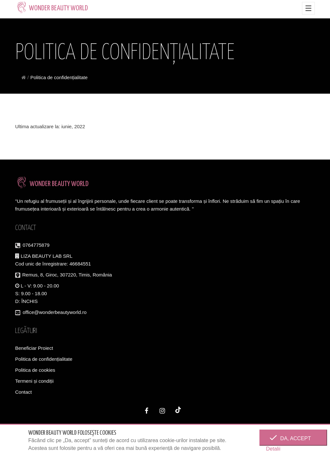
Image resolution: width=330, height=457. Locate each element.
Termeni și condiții (34, 381)
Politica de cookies (35, 370)
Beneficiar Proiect (34, 348)
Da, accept (293, 438)
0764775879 (36, 245)
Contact (23, 392)
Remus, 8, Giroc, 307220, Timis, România (67, 275)
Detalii (273, 449)
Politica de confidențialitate (44, 359)
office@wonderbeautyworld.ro (54, 312)
